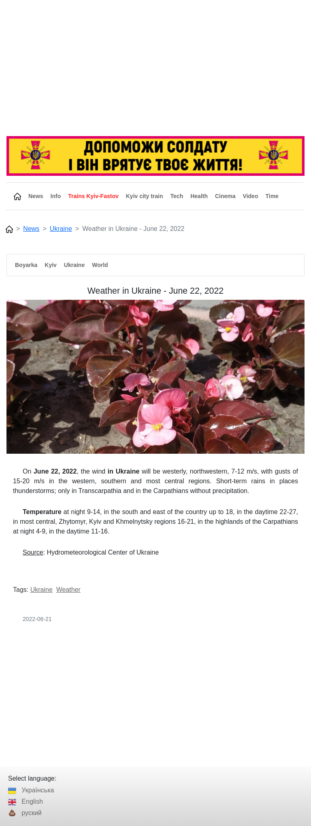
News (31, 228)
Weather (68, 589)
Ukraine (61, 228)
